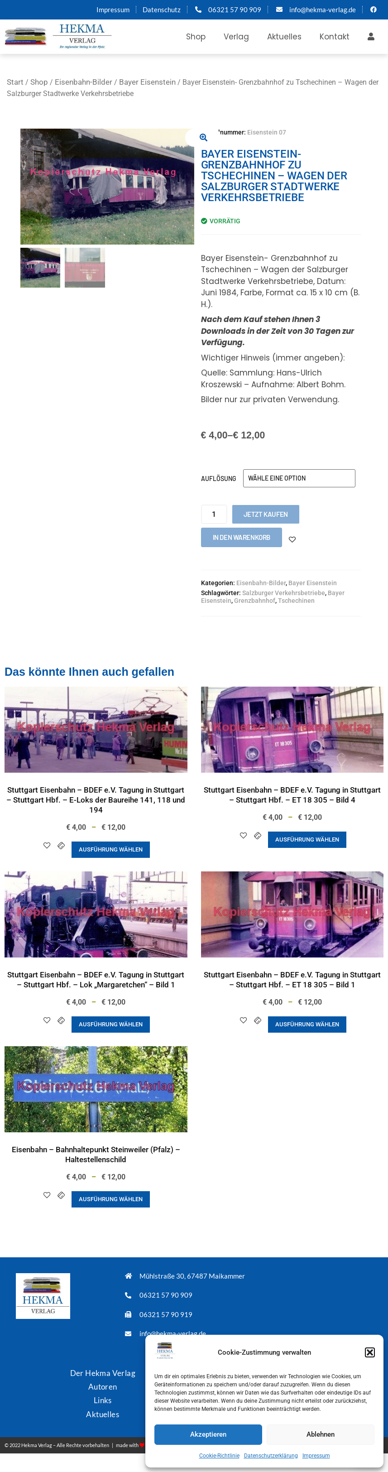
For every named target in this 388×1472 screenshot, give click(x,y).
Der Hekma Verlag (102, 1373)
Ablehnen (321, 1434)
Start (15, 82)
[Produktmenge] (214, 514)
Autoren (102, 1386)
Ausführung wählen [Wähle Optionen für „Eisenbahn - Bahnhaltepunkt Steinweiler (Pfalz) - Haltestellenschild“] (111, 1199)
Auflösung (218, 478)
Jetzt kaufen (266, 514)
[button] (369, 1352)
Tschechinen (296, 600)
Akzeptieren (208, 1434)
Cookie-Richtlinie (219, 1456)
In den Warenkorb (242, 537)
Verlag (236, 36)
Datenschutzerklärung (271, 1456)
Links (103, 1400)
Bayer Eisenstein (147, 82)
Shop (196, 36)
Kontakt (335, 36)
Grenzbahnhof (254, 600)
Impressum (316, 1456)
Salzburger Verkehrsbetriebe (283, 592)
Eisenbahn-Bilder (83, 82)
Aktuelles (284, 36)
